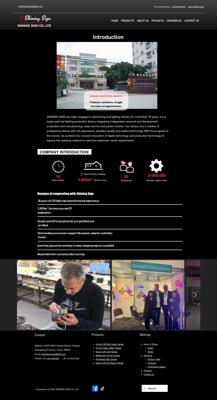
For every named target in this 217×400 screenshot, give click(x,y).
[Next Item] (195, 295)
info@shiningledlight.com (53, 354)
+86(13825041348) (196, 7)
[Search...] (154, 388)
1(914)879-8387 (179, 7)
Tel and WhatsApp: (162, 7)
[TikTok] (102, 388)
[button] (127, 21)
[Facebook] (95, 388)
